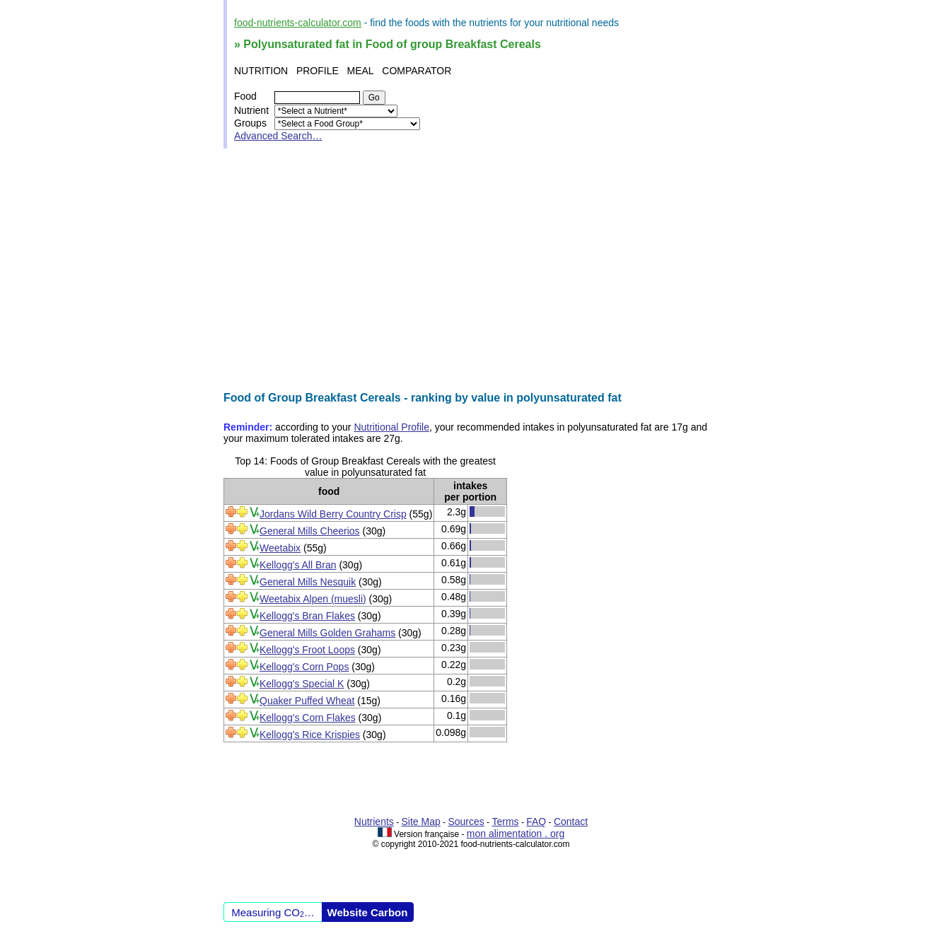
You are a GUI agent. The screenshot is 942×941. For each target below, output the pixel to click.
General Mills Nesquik (308, 582)
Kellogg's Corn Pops (304, 666)
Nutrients (374, 821)
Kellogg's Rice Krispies (310, 734)
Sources (466, 821)
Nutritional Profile (391, 427)
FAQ (536, 821)
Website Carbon (367, 912)
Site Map (421, 821)
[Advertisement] (471, 270)
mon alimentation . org (516, 833)
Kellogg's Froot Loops (307, 649)
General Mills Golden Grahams (327, 632)
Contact (571, 821)
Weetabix (280, 548)
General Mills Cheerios (310, 531)
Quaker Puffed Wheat (307, 700)
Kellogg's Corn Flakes (308, 717)
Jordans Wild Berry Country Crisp (333, 514)
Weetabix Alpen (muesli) (313, 598)
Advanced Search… (278, 135)
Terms (505, 821)
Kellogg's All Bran (298, 565)
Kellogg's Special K (302, 683)
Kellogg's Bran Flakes (307, 615)
